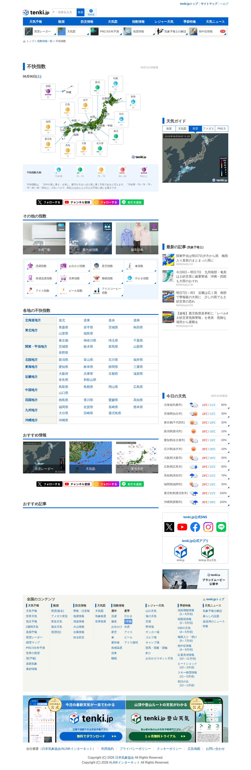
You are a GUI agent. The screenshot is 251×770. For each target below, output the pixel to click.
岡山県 (113, 386)
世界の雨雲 (33, 653)
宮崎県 (88, 413)
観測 (61, 21)
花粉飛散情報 (189, 612)
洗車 (114, 653)
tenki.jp (36, 13)
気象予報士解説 (212, 610)
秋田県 (138, 327)
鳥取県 (63, 386)
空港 (148, 621)
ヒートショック (189, 665)
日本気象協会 (51, 748)
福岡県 (63, 407)
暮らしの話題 (211, 616)
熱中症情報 (189, 647)
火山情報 (78, 626)
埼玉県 (113, 340)
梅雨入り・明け (189, 639)
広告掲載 (194, 748)
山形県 (63, 333)
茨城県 (63, 346)
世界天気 (31, 616)
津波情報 (78, 621)
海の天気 (151, 616)
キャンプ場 (152, 642)
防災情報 (87, 21)
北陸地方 (31, 359)
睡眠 (114, 658)
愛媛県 (113, 400)
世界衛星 (100, 621)
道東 (87, 320)
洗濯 (114, 616)
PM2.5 (221, 128)
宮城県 (113, 327)
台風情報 (78, 632)
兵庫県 (88, 373)
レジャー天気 (164, 21)
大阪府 (63, 373)
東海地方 (31, 366)
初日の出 (189, 683)
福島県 (88, 333)
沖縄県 (63, 420)
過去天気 (56, 626)
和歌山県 (90, 379)
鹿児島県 (115, 413)
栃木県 (88, 346)
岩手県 (88, 327)
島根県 (88, 386)
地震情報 (78, 616)
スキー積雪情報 (189, 674)
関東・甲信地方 (36, 346)
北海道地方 (33, 320)
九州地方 (31, 410)
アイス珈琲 (131, 642)
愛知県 (63, 366)
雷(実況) (56, 632)
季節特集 (189, 21)
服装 (114, 621)
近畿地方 (31, 376)
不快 (129, 621)
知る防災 (78, 637)
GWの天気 (189, 630)
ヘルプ (224, 3)
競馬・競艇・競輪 (157, 647)
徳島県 (63, 400)
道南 (136, 320)
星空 (114, 632)
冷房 (127, 626)
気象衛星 (100, 616)
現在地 (91, 14)
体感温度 (116, 647)
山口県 (63, 393)
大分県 (63, 413)
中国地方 (31, 390)
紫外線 (115, 642)
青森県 (63, 327)
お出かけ (116, 626)
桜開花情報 (189, 621)
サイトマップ (209, 3)
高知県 (138, 400)
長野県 (63, 352)
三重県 (138, 366)
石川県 (113, 359)
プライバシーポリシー (135, 748)
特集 (205, 626)
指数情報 (138, 21)
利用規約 (107, 748)
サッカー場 (152, 632)
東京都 (63, 340)
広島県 (138, 386)
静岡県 (113, 366)
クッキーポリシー (169, 748)
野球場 (150, 626)
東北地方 (31, 330)
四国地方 (31, 400)
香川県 (88, 400)
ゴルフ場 (151, 637)
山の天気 (151, 610)
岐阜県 (88, 366)
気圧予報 (31, 621)
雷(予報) (31, 658)
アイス (128, 632)
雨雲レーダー (34, 637)
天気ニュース (215, 21)
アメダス (208, 128)
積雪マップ (33, 642)
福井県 (138, 359)
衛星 (169, 128)
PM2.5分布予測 (35, 647)
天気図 (112, 21)
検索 (80, 12)
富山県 (88, 359)
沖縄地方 (31, 420)
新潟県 (63, 359)
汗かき (128, 616)
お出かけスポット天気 (159, 658)
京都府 (113, 373)
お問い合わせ (215, 748)
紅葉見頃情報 (189, 656)
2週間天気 (32, 626)
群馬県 (113, 346)
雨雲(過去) (57, 610)
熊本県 (138, 407)
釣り (148, 653)
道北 (62, 320)
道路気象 (31, 663)
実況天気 (56, 621)
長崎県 (113, 407)
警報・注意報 (81, 610)
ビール (128, 637)
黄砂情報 (31, 668)
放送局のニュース (214, 621)
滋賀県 (138, 373)
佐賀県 (88, 407)
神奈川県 (90, 340)
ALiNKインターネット (77, 748)
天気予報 (35, 21)
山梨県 (138, 346)
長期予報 (31, 632)
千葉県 (138, 340)
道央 (112, 320)
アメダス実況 (59, 616)
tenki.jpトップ (189, 3)
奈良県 (63, 379)
